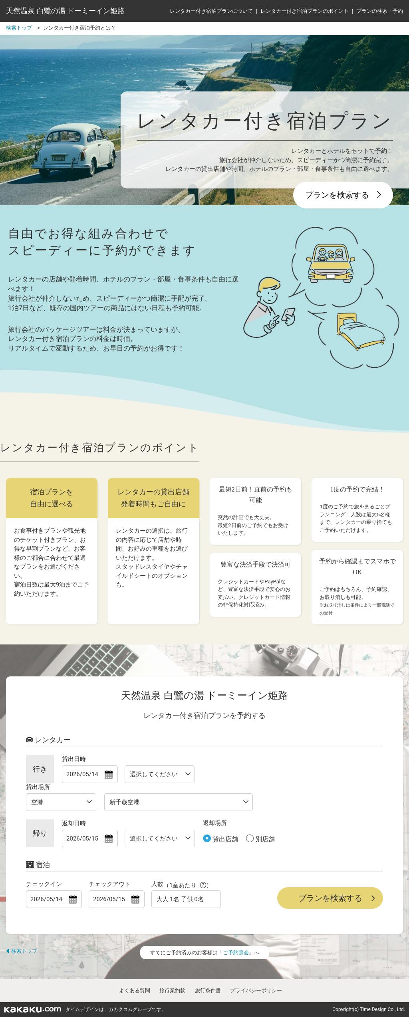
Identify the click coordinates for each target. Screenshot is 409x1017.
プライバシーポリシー (256, 990)
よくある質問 (134, 990)
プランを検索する (343, 194)
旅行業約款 (172, 990)
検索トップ (21, 951)
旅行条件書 (208, 990)
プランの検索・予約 (379, 11)
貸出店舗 (224, 839)
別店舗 (264, 839)
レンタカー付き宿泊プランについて (211, 11)
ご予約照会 (236, 953)
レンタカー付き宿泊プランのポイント (304, 11)
